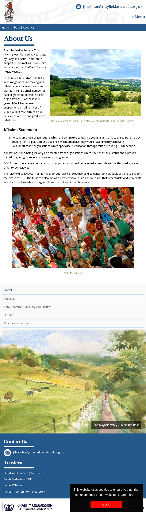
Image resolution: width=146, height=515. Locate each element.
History (8, 315)
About (8, 290)
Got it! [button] (106, 504)
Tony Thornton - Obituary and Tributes (28, 307)
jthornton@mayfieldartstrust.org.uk (109, 7)
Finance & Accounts (16, 323)
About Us (9, 298)
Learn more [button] (126, 494)
